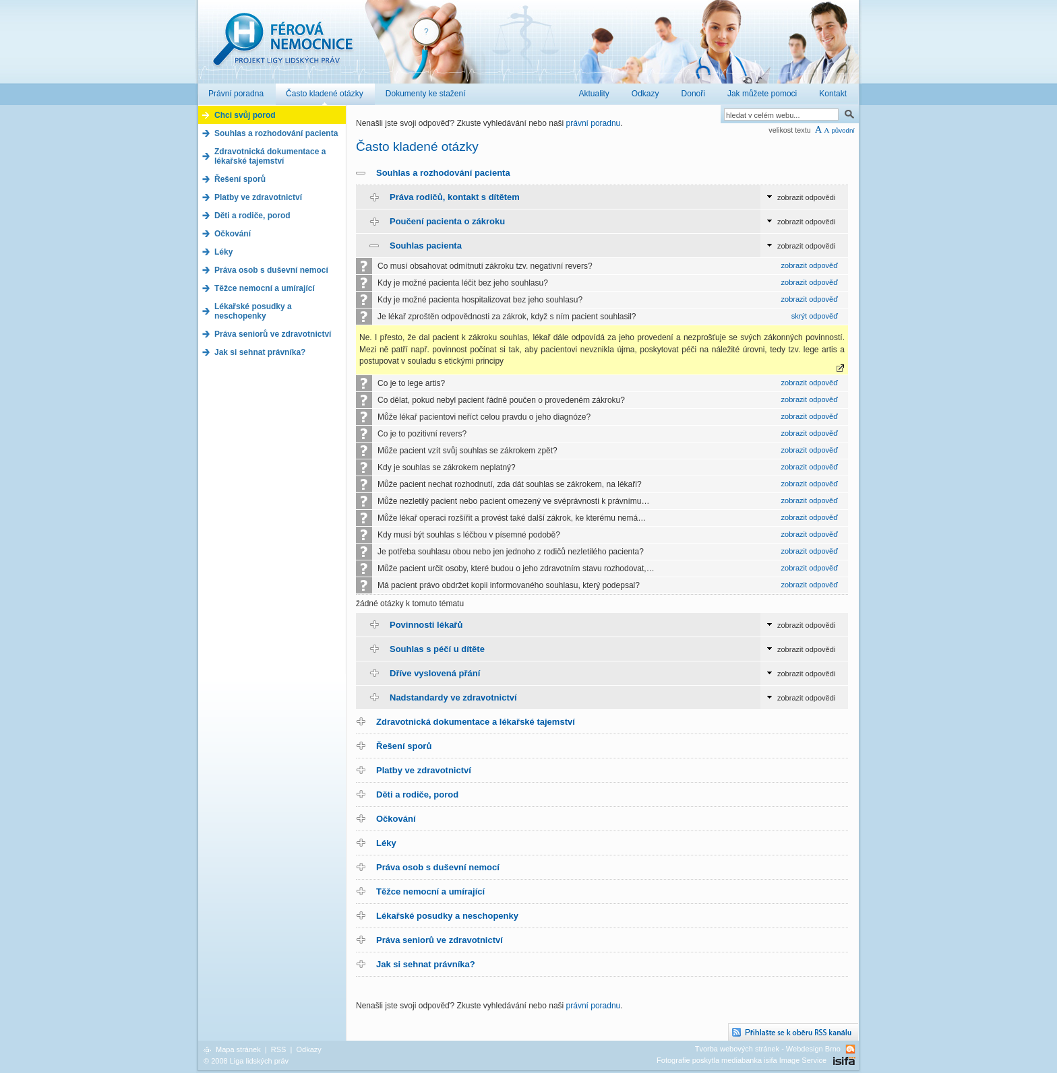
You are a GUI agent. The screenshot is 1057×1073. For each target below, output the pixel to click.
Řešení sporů (403, 746)
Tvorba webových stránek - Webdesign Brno (768, 1049)
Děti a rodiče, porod (417, 794)
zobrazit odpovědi (806, 197)
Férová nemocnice (282, 46)
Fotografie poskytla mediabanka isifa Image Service (741, 1060)
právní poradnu (593, 123)
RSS (278, 1049)
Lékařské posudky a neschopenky (447, 916)
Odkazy (308, 1049)
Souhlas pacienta (426, 245)
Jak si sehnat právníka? (425, 964)
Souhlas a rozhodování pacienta (443, 173)
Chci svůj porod (245, 115)
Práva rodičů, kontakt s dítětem (455, 197)
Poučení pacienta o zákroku (447, 221)
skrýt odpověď (814, 316)
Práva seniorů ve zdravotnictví (439, 940)
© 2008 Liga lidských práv (246, 1061)
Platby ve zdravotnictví (423, 770)
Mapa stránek (238, 1049)
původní (843, 130)
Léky (386, 843)
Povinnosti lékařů (426, 625)
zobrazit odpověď (809, 265)
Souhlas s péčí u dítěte (437, 649)
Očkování (396, 819)
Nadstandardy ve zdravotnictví (453, 697)
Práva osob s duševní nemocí (438, 867)
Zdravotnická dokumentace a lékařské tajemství (475, 722)
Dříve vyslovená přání (435, 673)
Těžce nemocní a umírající (430, 891)
